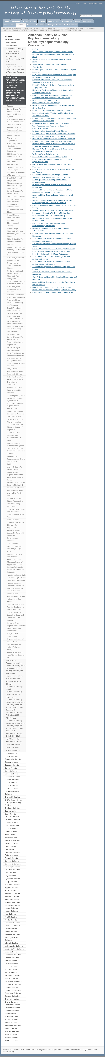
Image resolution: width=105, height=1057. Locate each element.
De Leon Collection (12, 817)
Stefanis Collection (12, 1011)
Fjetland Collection (12, 855)
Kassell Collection (11, 911)
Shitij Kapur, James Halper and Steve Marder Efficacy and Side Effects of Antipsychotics (14, 159)
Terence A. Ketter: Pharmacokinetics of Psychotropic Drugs (15, 127)
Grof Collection (10, 873)
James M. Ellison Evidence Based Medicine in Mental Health (14, 436)
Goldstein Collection (12, 870)
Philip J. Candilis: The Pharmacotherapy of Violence (15, 241)
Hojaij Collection (11, 890)
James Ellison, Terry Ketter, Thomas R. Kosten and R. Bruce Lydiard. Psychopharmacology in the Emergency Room (16, 115)
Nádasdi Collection (12, 958)
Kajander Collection (12, 902)
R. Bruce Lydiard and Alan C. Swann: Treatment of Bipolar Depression (15, 147)
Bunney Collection (12, 780)
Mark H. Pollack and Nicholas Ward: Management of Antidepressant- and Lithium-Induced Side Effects (15, 205)
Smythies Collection (12, 1005)
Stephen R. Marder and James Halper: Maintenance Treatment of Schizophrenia (16, 171)
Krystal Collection (11, 920)
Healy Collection (11, 882)
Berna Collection (11, 771)
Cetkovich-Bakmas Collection (12, 793)
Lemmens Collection (12, 926)
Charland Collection (12, 797)
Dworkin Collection (12, 831)
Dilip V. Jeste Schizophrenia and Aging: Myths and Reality (14, 646)
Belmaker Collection (12, 765)
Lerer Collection (11, 929)
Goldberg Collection (12, 867)
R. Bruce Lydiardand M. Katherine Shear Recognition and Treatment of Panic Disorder (16, 263)
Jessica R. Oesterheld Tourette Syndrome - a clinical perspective (15, 607)
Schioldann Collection (13, 993)
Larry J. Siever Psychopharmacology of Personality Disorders (16, 371)
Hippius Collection (11, 887)
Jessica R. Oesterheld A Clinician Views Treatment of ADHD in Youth (16, 513)
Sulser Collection (11, 1017)
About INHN (98, 4)
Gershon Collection (12, 861)
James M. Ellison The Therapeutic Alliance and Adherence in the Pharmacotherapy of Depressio (15, 424)
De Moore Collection (12, 820)
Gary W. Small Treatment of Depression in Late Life (16, 636)
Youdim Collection (11, 1040)
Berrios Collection (11, 774)
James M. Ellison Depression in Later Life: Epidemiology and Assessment (16, 627)
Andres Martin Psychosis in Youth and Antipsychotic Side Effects (16, 597)
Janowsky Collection (12, 893)
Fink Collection (10, 849)
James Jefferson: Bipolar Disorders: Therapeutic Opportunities (14, 137)
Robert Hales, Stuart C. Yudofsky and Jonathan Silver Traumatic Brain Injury (16, 251)
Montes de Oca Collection (14, 949)
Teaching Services (13, 750)
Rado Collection (11, 972)
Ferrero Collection (11, 843)
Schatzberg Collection (13, 990)
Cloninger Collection (12, 808)
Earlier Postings (11, 753)
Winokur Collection (12, 1034)
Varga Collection (11, 1028)
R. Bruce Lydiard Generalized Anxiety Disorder (14, 289)
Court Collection (11, 814)
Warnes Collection (12, 1031)
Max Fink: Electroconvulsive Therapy (13, 223)
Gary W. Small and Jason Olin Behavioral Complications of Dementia (15, 616)
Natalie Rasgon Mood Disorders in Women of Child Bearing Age (15, 413)
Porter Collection (11, 966)
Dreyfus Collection (12, 826)
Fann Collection (11, 837)
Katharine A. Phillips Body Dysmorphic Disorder (14, 390)
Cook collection (10, 811)
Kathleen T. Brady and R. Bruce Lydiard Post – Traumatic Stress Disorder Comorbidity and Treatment (16, 300)
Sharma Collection (12, 999)
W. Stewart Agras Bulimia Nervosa (13, 349)
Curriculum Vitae (12, 747)
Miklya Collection (11, 943)
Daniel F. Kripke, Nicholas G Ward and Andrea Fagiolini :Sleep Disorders (16, 232)
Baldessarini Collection (13, 759)
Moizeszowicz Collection (14, 946)
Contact (90, 4)
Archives (15, 28)
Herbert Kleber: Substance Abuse (13, 216)
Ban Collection (10, 43)
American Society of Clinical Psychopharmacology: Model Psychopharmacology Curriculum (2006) (14, 687)
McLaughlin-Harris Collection (12, 939)
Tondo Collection (11, 1022)
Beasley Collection (12, 762)
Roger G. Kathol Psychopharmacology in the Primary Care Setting (16, 460)
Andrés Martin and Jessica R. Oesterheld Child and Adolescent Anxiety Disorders (15, 587)
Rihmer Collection (11, 978)
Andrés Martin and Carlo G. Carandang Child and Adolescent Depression (16, 577)
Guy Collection (10, 876)
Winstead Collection (12, 1037)
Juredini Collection (12, 899)
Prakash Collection (12, 969)
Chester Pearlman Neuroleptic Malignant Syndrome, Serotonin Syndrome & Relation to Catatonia (16, 448)
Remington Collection (13, 975)
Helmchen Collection (12, 885)
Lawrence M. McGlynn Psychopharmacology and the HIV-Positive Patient (15, 492)
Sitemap (77, 4)
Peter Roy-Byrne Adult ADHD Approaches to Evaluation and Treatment (15, 381)
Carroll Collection (11, 786)
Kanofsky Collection (12, 905)
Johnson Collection (12, 896)
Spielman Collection (12, 1008)
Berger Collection (11, 768)
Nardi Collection (11, 961)
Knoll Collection (11, 917)
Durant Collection (11, 829)
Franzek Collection (12, 858)
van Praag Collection (13, 1025)
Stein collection (10, 1014)
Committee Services (13, 744)
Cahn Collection (11, 783)
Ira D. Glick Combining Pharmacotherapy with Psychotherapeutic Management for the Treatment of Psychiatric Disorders (16, 359)
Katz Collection (10, 914)
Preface (10, 106)
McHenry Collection (12, 935)
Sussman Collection (12, 1020)
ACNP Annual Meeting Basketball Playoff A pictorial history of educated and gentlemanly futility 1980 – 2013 (15, 55)
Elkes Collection (11, 834)
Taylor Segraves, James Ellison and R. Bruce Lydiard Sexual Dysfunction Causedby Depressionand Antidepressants (16, 402)
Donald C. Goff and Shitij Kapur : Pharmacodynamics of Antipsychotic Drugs (15, 182)
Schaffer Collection (12, 987)
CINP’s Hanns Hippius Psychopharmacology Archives (13, 802)
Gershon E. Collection (13, 864)
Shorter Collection (11, 1002)
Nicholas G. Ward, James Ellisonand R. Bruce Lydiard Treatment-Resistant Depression (15, 339)
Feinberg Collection (12, 840)
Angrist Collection (11, 756)
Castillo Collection (11, 788)
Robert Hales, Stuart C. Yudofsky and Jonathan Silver (16, 655)
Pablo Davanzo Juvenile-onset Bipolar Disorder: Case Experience (15, 523)
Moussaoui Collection (13, 955)
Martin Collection (11, 932)
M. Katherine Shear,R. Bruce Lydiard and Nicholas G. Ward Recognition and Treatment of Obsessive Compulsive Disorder (16, 277)
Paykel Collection (11, 964)
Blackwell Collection (12, 777)
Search (84, 4)
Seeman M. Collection (13, 984)
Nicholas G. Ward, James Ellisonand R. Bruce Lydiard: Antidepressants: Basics (16, 192)
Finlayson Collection (12, 852)
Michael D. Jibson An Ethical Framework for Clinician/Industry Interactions (15, 502)
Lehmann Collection (12, 923)
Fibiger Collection (11, 846)
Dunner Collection (11, 823)
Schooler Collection (12, 996)
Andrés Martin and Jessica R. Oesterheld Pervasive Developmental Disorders (15, 535)
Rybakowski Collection (13, 981)
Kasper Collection (11, 908)
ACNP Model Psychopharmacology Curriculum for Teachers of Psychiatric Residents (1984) (15, 69)
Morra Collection (11, 952)
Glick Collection (24, 28)
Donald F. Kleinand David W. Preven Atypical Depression (14, 310)
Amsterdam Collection (13, 40)
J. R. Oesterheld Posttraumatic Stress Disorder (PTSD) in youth (15, 547)
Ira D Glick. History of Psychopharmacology (14, 740)
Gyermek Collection (12, 879)
